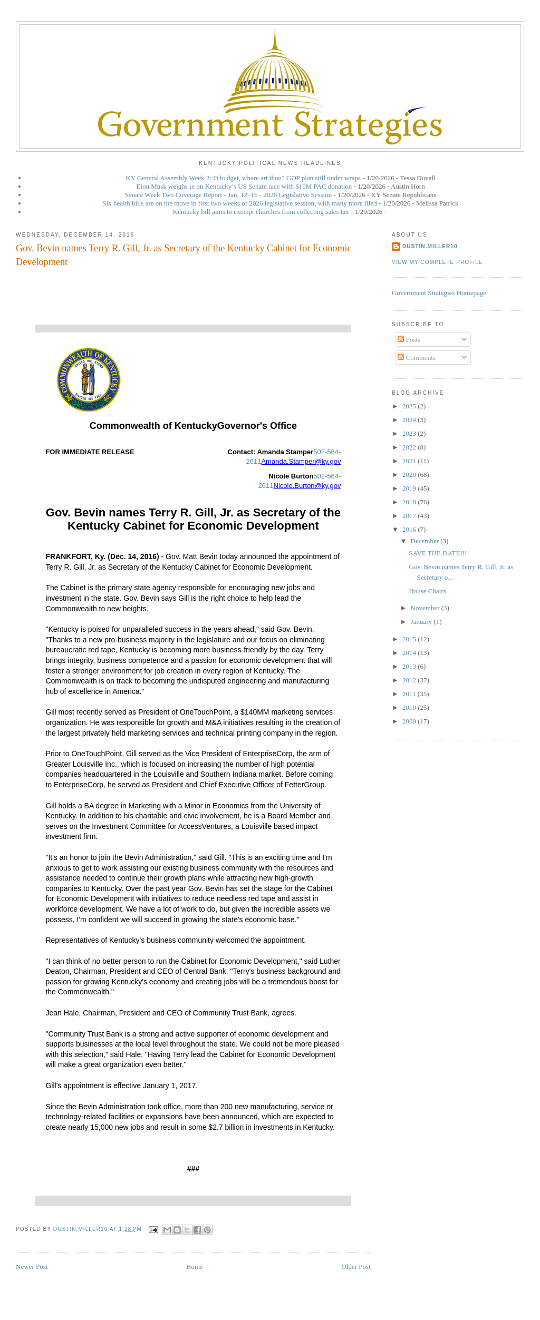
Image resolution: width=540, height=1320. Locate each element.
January (422, 621)
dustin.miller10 (430, 246)
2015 (410, 639)
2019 (410, 488)
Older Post (356, 1266)
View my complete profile (437, 262)
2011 (410, 694)
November (426, 608)
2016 (410, 529)
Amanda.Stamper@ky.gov (301, 461)
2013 (410, 666)
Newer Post (31, 1266)
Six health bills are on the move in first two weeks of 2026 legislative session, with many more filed (239, 203)
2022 (410, 447)
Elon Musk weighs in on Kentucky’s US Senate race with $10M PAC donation (244, 186)
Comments (417, 357)
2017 (410, 516)
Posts (409, 340)
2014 (410, 653)
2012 (410, 680)
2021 (410, 461)
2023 (410, 433)
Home (194, 1266)
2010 (410, 707)
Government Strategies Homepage (439, 293)
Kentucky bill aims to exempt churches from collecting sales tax (261, 212)
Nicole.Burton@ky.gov (307, 486)
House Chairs (427, 591)
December (426, 541)
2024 (410, 420)
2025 (410, 406)
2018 (410, 502)
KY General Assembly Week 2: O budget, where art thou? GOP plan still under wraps (243, 178)
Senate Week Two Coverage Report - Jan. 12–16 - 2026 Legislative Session (228, 195)
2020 (410, 474)
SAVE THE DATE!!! (438, 553)
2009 (410, 721)
